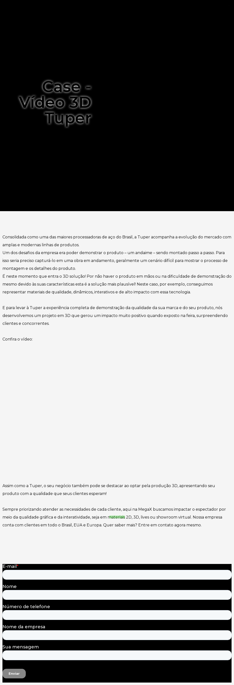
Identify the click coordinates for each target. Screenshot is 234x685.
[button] (117, 523)
